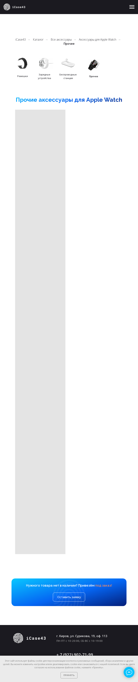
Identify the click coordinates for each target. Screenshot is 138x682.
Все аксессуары (61, 39)
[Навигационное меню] (131, 7)
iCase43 (20, 39)
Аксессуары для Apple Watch (97, 39)
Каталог (38, 39)
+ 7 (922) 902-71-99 (74, 654)
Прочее (69, 43)
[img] (68, 63)
